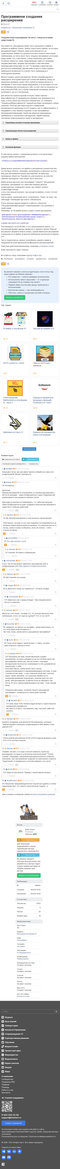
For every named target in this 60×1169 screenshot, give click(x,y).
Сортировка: (14, 464)
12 (4, 738)
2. (3, 482)
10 (7, 657)
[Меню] (3, 3)
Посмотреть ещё (29, 449)
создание (30, 259)
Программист (22, 940)
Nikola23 (13, 700)
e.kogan (10, 585)
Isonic (10, 640)
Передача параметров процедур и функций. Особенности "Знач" (43, 400)
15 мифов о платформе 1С (14, 328)
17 (6, 600)
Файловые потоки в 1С (13, 432)
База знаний (10, 1021)
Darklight (9, 469)
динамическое (41, 259)
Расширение (8, 259)
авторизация (49, 794)
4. (5, 538)
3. (3, 515)
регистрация (38, 794)
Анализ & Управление (15, 1030)
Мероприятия (11, 1055)
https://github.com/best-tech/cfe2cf (32, 566)
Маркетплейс (11, 1046)
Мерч (7, 1071)
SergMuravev (11, 780)
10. (5, 640)
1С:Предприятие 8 (24, 953)
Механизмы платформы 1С (27, 934)
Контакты (6, 1092)
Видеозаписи (11, 1059)
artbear (8, 482)
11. (6, 653)
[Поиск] (8, 3)
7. (3, 574)
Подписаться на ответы (11, 459)
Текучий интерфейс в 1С (43, 328)
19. (4, 769)
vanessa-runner (20, 541)
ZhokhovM (11, 735)
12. (3, 719)
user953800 (12, 538)
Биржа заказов (12, 1063)
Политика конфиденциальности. (42, 1136)
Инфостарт (37, 255)
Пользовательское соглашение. (15, 1136)
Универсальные (22, 959)
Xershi (9, 769)
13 (4, 772)
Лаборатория (11, 1026)
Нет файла (21, 946)
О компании (7, 1076)
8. (3, 610)
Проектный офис (13, 1051)
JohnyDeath (10, 561)
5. (6, 549)
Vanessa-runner (47, 246)
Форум (8, 1067)
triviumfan (11, 624)
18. (5, 597)
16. (3, 780)
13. (3, 748)
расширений (53, 259)
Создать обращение (13, 1123)
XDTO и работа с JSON (13, 363)
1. (2, 469)
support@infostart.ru (11, 1118)
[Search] (30, 1011)
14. (4, 735)
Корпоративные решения (17, 1038)
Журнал (9, 1017)
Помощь (5, 1087)
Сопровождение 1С (14, 1034)
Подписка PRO (8, 1082)
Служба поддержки (14, 1098)
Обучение (9, 1042)
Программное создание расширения (21, 18)
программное (20, 259)
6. (3, 561)
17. (4, 585)
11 (7, 704)
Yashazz (10, 515)
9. (4, 624)
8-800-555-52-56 (10, 1115)
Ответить (11, 478)
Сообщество (7, 1079)
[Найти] (56, 1011)
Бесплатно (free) (23, 996)
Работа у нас (7, 1090)
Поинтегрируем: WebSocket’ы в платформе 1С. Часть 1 (15, 400)
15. (7, 700)
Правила (5, 1084)
